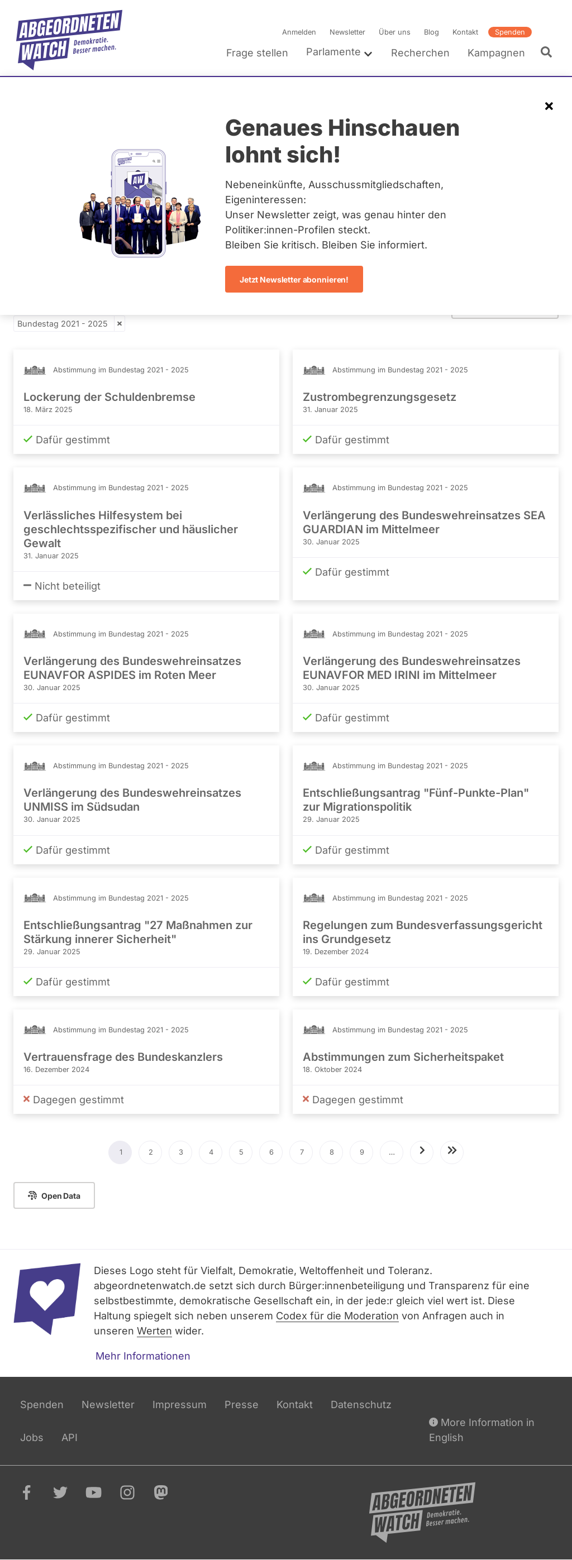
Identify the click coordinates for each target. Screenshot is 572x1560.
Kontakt (465, 32)
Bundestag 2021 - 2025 (62, 323)
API (69, 1437)
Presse (242, 1404)
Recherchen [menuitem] (420, 53)
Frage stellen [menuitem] (257, 53)
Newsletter (347, 32)
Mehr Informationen (143, 1356)
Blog (431, 32)
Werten (154, 1331)
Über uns (395, 32)
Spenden (510, 32)
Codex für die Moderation (337, 1316)
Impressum (179, 1404)
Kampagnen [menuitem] (496, 53)
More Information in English (482, 1429)
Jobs (32, 1437)
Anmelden (299, 32)
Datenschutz (361, 1404)
